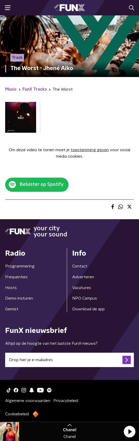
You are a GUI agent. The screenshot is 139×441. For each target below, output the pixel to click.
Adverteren (83, 277)
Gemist (11, 309)
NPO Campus (84, 298)
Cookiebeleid (17, 414)
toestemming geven (90, 150)
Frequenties (16, 277)
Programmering (20, 266)
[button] (129, 431)
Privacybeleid (65, 401)
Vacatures (81, 288)
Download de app (88, 309)
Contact (79, 266)
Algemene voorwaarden (27, 401)
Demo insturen (19, 298)
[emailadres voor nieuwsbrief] (69, 360)
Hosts (11, 288)
